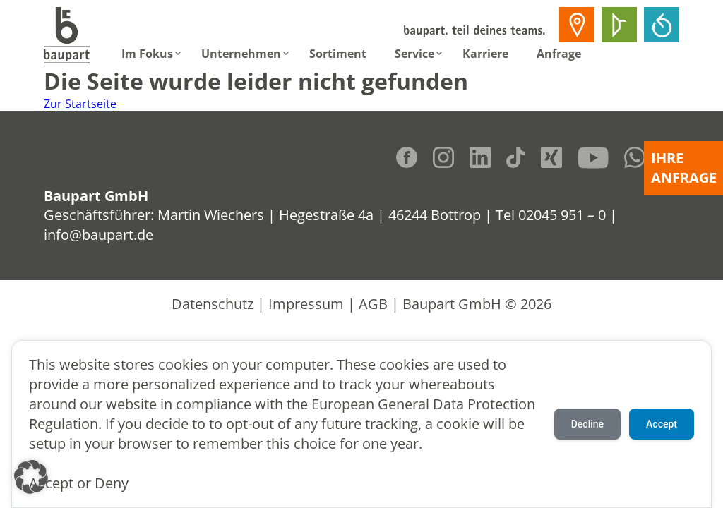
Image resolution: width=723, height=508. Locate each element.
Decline (587, 424)
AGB (373, 303)
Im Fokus (147, 53)
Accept (661, 424)
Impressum (306, 303)
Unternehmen (241, 53)
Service (414, 53)
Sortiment (337, 53)
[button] (31, 477)
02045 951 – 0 (562, 214)
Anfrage (559, 53)
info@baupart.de (98, 234)
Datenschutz (212, 303)
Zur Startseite (80, 103)
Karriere (485, 53)
